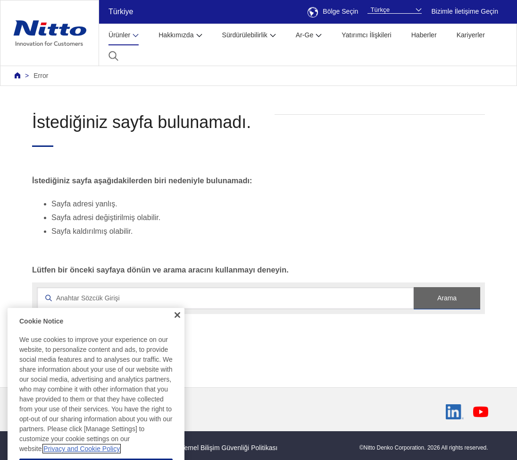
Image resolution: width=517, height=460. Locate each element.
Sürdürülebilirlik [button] (244, 35)
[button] (113, 56)
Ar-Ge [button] (305, 35)
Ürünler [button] (119, 35)
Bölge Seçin (333, 11)
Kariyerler (471, 35)
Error (40, 75)
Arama (447, 298)
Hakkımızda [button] (175, 35)
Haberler (424, 35)
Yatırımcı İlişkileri (366, 35)
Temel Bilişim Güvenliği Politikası (229, 447)
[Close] (177, 334)
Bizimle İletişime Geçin (464, 11)
